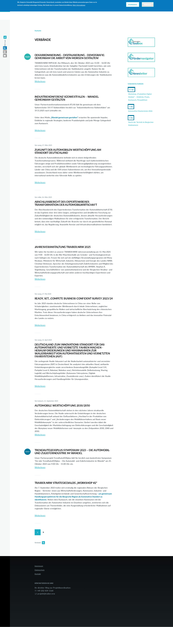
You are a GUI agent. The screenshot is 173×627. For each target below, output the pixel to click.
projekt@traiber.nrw (46, 594)
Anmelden (151, 14)
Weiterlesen (40, 81)
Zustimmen (132, 4)
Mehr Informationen (79, 5)
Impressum (39, 566)
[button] (5, 48)
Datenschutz (39, 570)
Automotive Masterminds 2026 (140, 111)
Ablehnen (147, 4)
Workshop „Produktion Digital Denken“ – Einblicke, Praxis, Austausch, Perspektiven (140, 97)
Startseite (38, 31)
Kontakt (38, 574)
